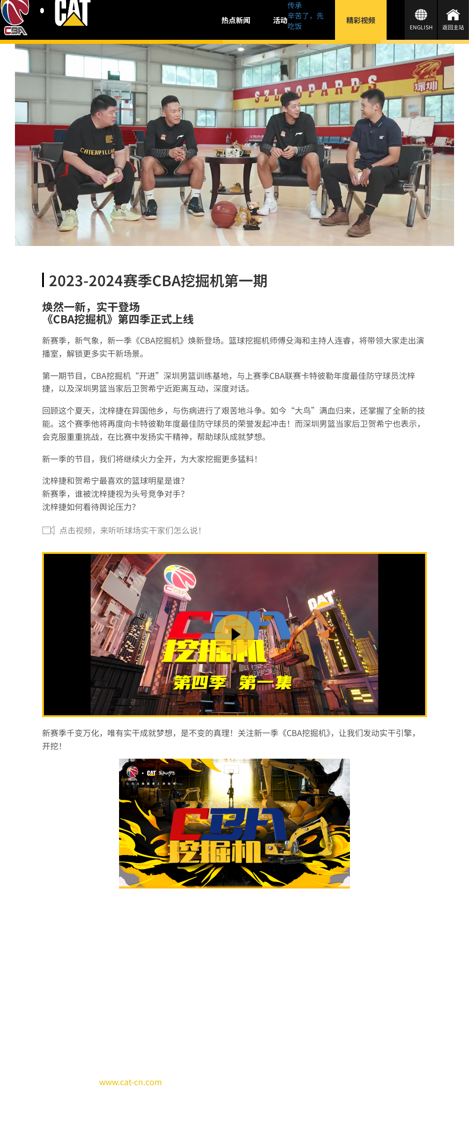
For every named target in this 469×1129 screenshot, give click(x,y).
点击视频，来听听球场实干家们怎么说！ (132, 530)
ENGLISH (421, 27)
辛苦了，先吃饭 (305, 20)
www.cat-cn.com (130, 1081)
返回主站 (453, 27)
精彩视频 (360, 19)
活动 (280, 19)
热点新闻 (235, 19)
